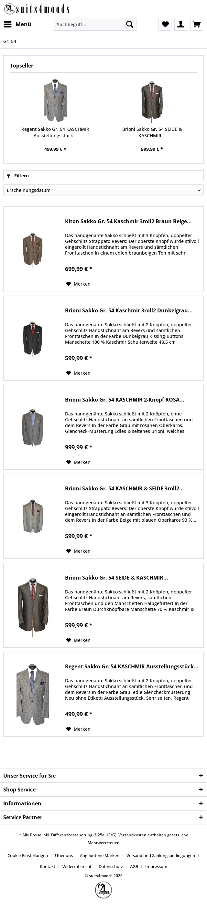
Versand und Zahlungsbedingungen (160, 855)
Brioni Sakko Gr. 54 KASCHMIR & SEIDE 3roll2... (124, 488)
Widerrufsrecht (77, 866)
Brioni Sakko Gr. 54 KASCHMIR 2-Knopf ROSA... (124, 399)
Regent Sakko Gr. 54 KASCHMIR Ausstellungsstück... (55, 132)
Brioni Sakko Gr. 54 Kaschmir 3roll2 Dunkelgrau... (129, 310)
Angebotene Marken (99, 855)
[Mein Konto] (180, 24)
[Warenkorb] (196, 24)
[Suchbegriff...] (95, 24)
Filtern (18, 176)
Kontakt (47, 866)
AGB (134, 866)
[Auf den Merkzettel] (78, 284)
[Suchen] (129, 24)
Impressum (156, 866)
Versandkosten (132, 835)
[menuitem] (17, 24)
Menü (17, 23)
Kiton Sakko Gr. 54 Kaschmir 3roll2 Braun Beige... (128, 221)
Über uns (64, 855)
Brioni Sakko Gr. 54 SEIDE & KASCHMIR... (152, 132)
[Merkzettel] (164, 24)
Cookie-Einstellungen (27, 855)
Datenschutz (111, 866)
